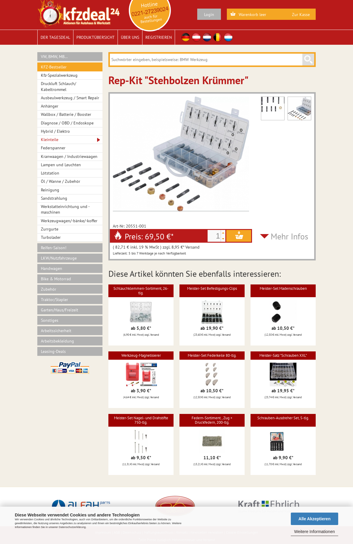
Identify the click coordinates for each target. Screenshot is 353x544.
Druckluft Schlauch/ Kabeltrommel (58, 86)
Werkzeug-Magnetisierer (141, 355)
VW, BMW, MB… (54, 56)
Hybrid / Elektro (55, 131)
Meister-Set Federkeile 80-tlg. (212, 355)
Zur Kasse (301, 14)
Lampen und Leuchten (61, 164)
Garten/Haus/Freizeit (59, 310)
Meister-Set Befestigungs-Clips (212, 288)
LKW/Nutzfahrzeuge (59, 258)
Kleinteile (49, 139)
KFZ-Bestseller (54, 67)
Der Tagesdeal (55, 37)
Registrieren (158, 37)
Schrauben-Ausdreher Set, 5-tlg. (283, 417)
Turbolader (51, 237)
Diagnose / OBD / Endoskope (67, 123)
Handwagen (51, 268)
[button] (223, 233)
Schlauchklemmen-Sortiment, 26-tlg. (141, 290)
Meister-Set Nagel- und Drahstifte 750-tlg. (141, 420)
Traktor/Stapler (54, 299)
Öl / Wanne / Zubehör (60, 181)
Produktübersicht (95, 37)
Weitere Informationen (314, 531)
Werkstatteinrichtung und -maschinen (65, 209)
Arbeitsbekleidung (57, 341)
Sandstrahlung (54, 198)
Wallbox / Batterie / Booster (66, 114)
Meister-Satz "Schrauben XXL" (283, 355)
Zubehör (48, 289)
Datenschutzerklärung (72, 527)
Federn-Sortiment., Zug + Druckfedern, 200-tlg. (212, 420)
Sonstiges (49, 320)
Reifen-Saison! (53, 247)
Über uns (130, 37)
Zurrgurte (49, 229)
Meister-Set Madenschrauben (283, 288)
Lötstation (50, 173)
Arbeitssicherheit (56, 330)
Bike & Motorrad (56, 278)
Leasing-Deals (53, 351)
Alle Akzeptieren (314, 518)
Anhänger (49, 106)
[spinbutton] (214, 236)
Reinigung (50, 190)
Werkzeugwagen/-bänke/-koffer (69, 220)
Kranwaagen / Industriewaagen (69, 156)
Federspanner (53, 148)
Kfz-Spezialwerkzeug (59, 75)
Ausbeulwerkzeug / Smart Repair (70, 97)
